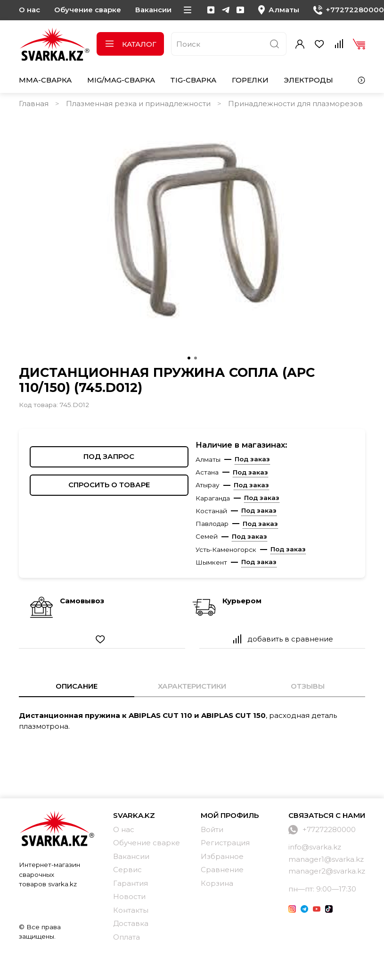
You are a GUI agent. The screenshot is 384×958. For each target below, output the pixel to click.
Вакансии (153, 9)
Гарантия (130, 883)
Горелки (250, 79)
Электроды (308, 79)
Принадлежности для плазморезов (295, 103)
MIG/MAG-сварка (121, 79)
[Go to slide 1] (189, 358)
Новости (129, 896)
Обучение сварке (87, 9)
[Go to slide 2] (195, 358)
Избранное (222, 856)
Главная (34, 103)
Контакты (130, 910)
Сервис (127, 869)
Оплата (126, 937)
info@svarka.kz (314, 846)
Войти (212, 829)
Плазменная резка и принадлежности (138, 103)
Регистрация (225, 842)
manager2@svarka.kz (326, 870)
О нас (29, 9)
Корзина (217, 883)
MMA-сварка (45, 79)
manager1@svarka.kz (326, 859)
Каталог (130, 44)
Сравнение (222, 869)
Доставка (130, 923)
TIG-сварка (193, 79)
